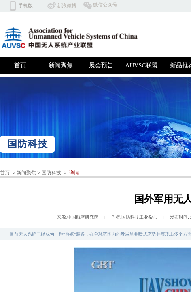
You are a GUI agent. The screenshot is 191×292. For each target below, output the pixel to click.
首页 (20, 65)
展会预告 (101, 65)
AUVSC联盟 (141, 65)
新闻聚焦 (61, 65)
